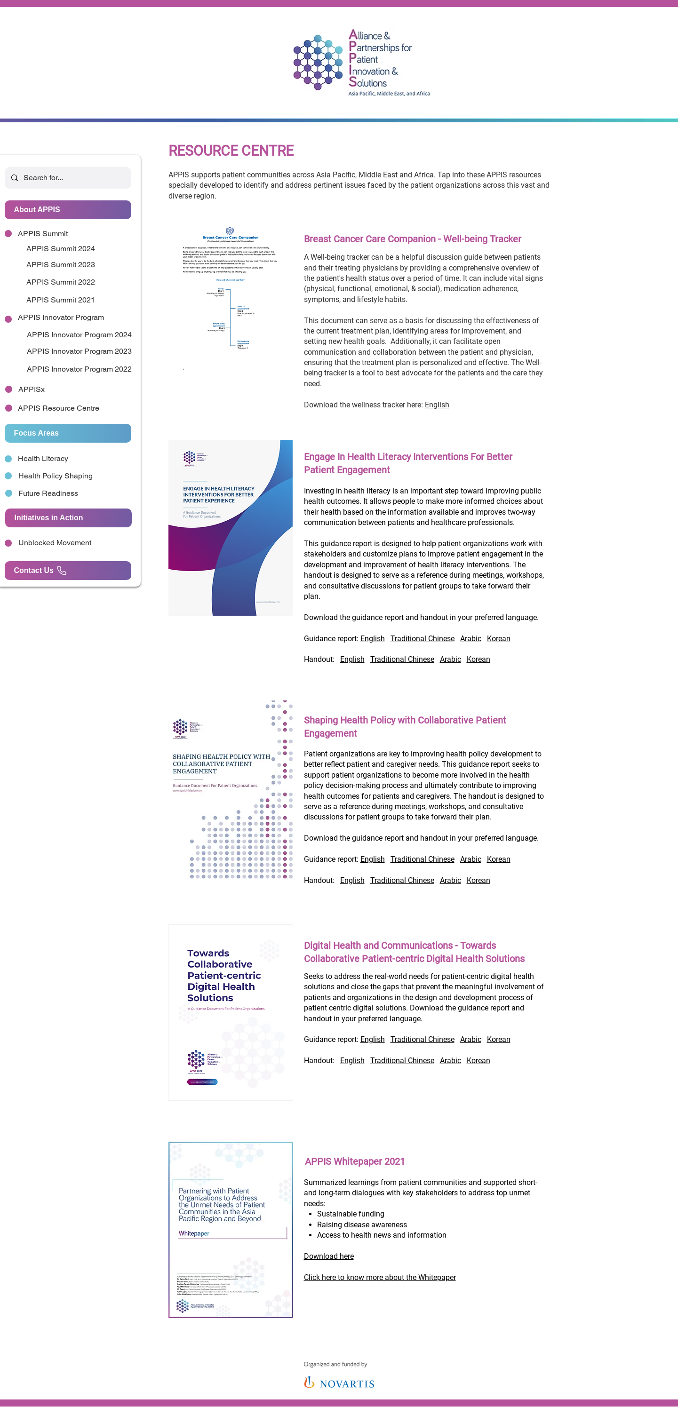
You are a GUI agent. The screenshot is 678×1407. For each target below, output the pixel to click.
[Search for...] (68, 178)
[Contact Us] (68, 570)
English (437, 404)
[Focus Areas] (68, 433)
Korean (498, 638)
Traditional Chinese (423, 638)
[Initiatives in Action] (68, 518)
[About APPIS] (68, 209)
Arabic (470, 638)
